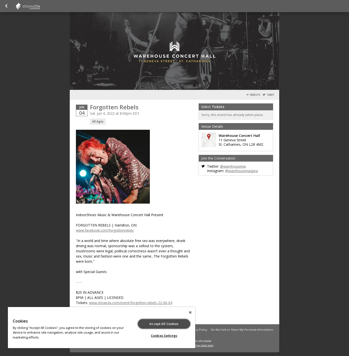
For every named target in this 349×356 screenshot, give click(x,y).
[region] (101, 327)
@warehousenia (233, 166)
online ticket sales (202, 345)
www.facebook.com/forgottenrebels (105, 230)
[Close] (190, 312)
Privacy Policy (198, 329)
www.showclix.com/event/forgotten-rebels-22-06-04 (130, 302)
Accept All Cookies (163, 324)
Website (255, 95)
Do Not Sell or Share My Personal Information (242, 329)
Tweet (270, 95)
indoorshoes (40, 6)
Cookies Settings (164, 335)
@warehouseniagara (241, 170)
